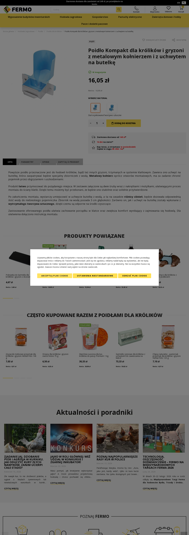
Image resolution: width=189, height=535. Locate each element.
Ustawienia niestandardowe (95, 275)
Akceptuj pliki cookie (54, 275)
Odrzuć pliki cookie (134, 275)
